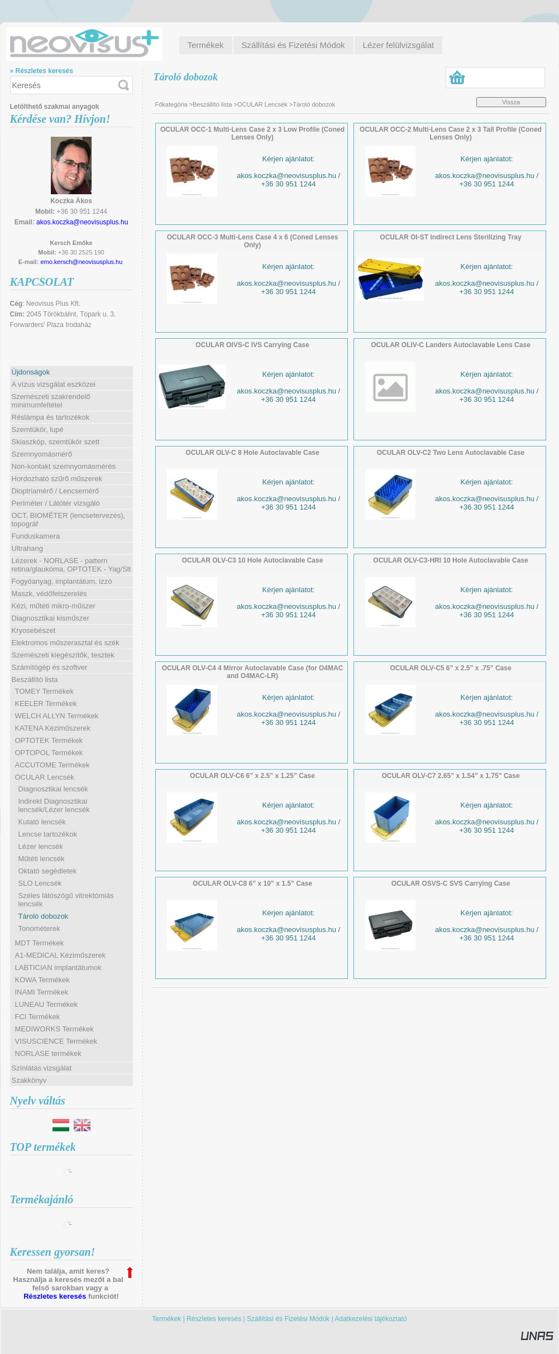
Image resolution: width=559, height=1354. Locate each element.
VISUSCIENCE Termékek (56, 1041)
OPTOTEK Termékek (49, 740)
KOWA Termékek (42, 980)
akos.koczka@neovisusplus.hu (82, 222)
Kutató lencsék (42, 822)
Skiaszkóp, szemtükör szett (56, 442)
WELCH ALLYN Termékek (57, 716)
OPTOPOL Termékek (49, 752)
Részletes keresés (54, 1296)
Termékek (166, 1319)
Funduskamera (36, 536)
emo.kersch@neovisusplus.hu (81, 261)
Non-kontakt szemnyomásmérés (64, 466)
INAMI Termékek (42, 992)
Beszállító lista (212, 104)
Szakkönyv (29, 1080)
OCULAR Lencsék (262, 104)
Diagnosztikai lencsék (53, 789)
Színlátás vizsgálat (42, 1068)
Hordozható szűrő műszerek (57, 478)
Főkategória (171, 104)
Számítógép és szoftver (50, 667)
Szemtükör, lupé (38, 429)
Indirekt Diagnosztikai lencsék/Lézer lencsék (54, 805)
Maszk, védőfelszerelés (49, 593)
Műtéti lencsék (41, 858)
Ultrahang (27, 548)
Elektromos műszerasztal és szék (66, 642)
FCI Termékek (37, 1016)
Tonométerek (39, 928)
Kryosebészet (34, 630)
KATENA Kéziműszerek (53, 728)
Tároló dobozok (43, 916)
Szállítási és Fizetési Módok (288, 1319)
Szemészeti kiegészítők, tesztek (63, 655)
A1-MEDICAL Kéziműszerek (60, 955)
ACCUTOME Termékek (52, 765)
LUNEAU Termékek (46, 1004)
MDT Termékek (39, 943)
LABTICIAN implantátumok (58, 967)
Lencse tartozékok (48, 834)
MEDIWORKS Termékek (54, 1029)
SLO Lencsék (40, 883)
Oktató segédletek (47, 871)
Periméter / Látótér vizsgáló (56, 503)
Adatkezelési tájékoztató (371, 1319)
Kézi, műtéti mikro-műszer (53, 606)
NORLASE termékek (48, 1053)
